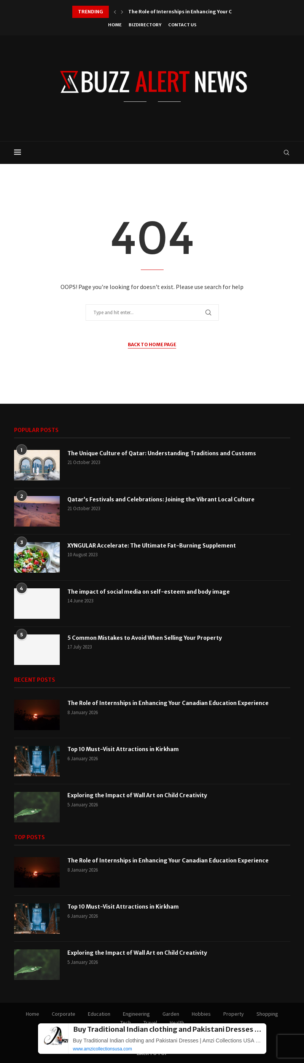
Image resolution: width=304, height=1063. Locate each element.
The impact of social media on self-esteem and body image (148, 591)
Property (233, 1013)
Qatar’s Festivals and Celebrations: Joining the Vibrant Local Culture (161, 499)
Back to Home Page (152, 344)
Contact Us (182, 24)
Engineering (136, 1013)
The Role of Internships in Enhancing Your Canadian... (192, 11)
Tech (125, 1022)
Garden (170, 1013)
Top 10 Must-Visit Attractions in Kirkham (123, 749)
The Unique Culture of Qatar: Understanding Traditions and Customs (161, 453)
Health (177, 1022)
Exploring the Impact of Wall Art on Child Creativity (137, 795)
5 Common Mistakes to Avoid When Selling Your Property (144, 637)
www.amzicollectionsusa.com (102, 1049)
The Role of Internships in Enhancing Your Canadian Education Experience (168, 703)
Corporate (63, 1013)
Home (115, 24)
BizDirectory (145, 24)
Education (99, 1013)
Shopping (267, 1013)
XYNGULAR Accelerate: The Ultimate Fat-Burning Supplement (151, 545)
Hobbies (201, 1013)
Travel (150, 1022)
